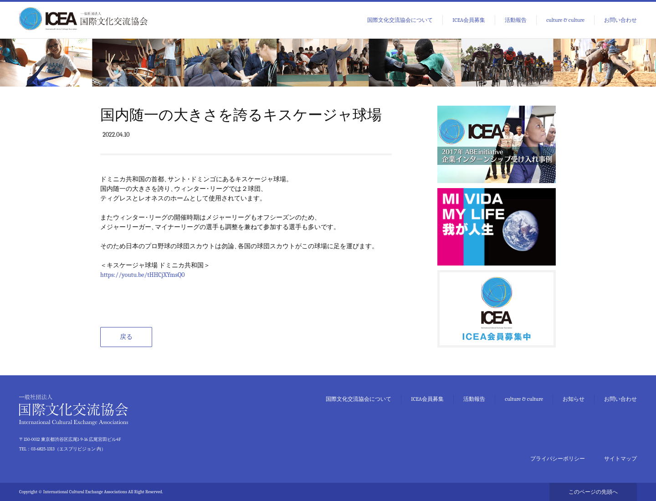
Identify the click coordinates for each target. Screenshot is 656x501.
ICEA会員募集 (468, 20)
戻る (126, 337)
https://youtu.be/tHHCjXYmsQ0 (142, 275)
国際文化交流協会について (400, 20)
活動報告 (516, 20)
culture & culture (565, 20)
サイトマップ (620, 458)
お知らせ (573, 399)
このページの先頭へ (593, 492)
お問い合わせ (620, 20)
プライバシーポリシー (557, 458)
